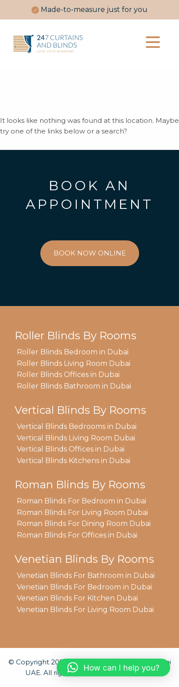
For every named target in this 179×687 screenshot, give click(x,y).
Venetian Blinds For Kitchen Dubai (77, 598)
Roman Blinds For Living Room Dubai (82, 512)
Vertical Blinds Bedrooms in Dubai (76, 426)
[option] (89, 9)
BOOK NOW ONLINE (90, 253)
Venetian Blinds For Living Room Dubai (85, 609)
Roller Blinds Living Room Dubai (73, 363)
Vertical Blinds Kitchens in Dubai (73, 460)
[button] (113, 667)
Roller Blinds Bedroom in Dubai (72, 352)
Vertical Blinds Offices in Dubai (71, 449)
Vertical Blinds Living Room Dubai (76, 438)
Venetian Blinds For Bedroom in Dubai (84, 587)
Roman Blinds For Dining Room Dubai (84, 523)
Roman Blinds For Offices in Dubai (77, 535)
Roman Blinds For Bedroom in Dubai (81, 501)
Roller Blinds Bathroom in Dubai (74, 386)
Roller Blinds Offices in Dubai (68, 374)
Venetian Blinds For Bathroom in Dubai (86, 575)
